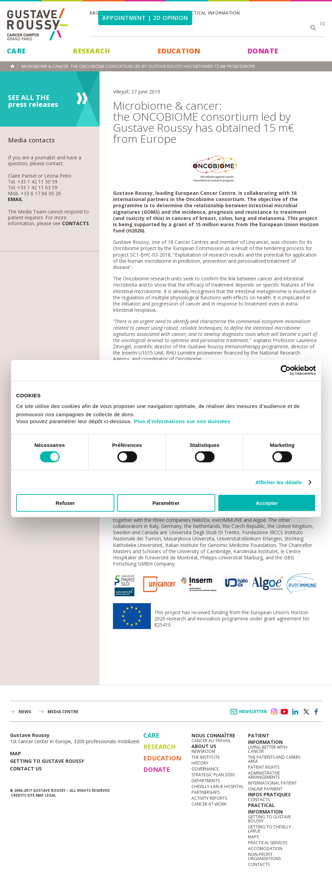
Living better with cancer (267, 749)
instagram (274, 712)
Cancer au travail (211, 741)
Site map (35, 795)
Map (15, 753)
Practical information (211, 13)
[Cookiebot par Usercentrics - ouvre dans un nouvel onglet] (286, 370)
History (199, 763)
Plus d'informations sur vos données (182, 421)
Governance (205, 769)
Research (91, 51)
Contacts (75, 224)
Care (16, 51)
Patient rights (263, 767)
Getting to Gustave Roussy (47, 761)
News (25, 712)
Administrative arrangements (264, 775)
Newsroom (203, 751)
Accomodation (265, 848)
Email (15, 199)
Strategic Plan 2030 (213, 775)
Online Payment (265, 789)
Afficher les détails (278, 482)
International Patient (272, 783)
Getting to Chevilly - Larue (270, 829)
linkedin (295, 712)
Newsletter (250, 715)
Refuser (65, 503)
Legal (50, 795)
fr (322, 24)
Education (178, 51)
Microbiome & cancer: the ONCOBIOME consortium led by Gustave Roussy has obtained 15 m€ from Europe (138, 66)
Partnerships (205, 792)
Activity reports (209, 798)
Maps (253, 837)
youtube (284, 712)
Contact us (26, 768)
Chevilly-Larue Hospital (217, 786)
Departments (205, 781)
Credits (18, 795)
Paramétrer (165, 503)
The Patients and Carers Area (274, 759)
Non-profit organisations (264, 856)
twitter (306, 712)
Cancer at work (209, 804)
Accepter (267, 503)
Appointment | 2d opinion (145, 18)
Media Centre (63, 712)
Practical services (267, 843)
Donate (262, 51)
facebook (316, 712)
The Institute (205, 757)
